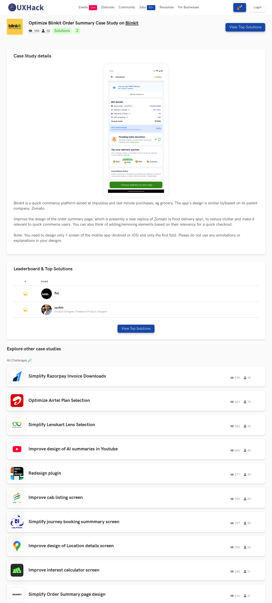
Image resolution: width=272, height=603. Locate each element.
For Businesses (188, 7)
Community (127, 7)
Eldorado (107, 7)
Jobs (147, 7)
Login (257, 7)
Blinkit (132, 23)
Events (88, 7)
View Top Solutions (245, 27)
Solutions (62, 31)
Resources (167, 7)
